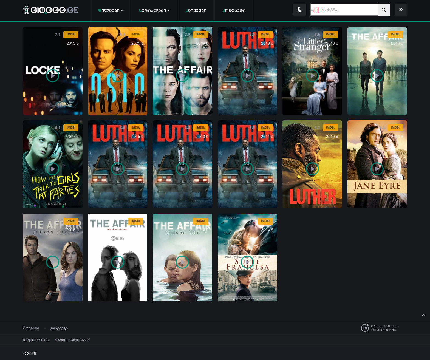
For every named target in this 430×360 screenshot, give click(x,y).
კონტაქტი (59, 327)
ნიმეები (196, 10)
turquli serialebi (34, 340)
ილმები (110, 10)
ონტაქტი (234, 10)
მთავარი (31, 327)
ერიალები (154, 10)
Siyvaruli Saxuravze (65, 340)
